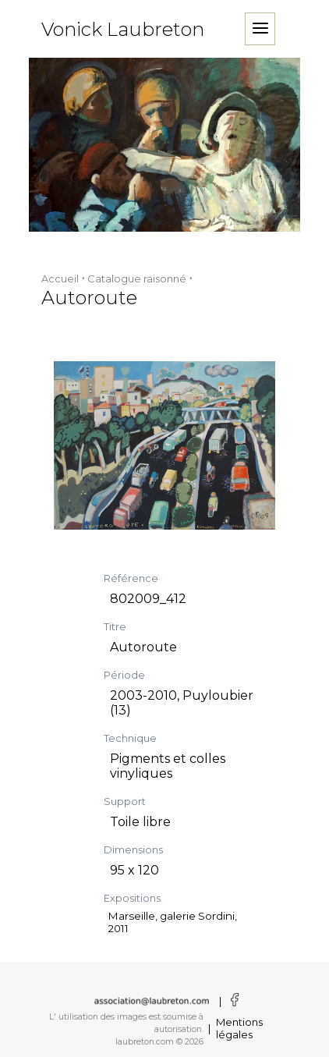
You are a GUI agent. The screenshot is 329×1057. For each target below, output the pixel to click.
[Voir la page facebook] (231, 1000)
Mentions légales (239, 1028)
